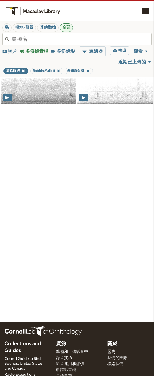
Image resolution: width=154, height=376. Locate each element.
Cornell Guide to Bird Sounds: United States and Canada (23, 364)
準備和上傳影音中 (72, 352)
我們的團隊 (117, 358)
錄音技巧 (64, 358)
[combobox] (81, 39)
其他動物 (48, 27)
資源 (61, 343)
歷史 (111, 352)
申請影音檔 (66, 370)
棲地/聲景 (24, 27)
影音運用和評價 (70, 364)
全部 (66, 27)
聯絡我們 (115, 364)
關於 (112, 343)
